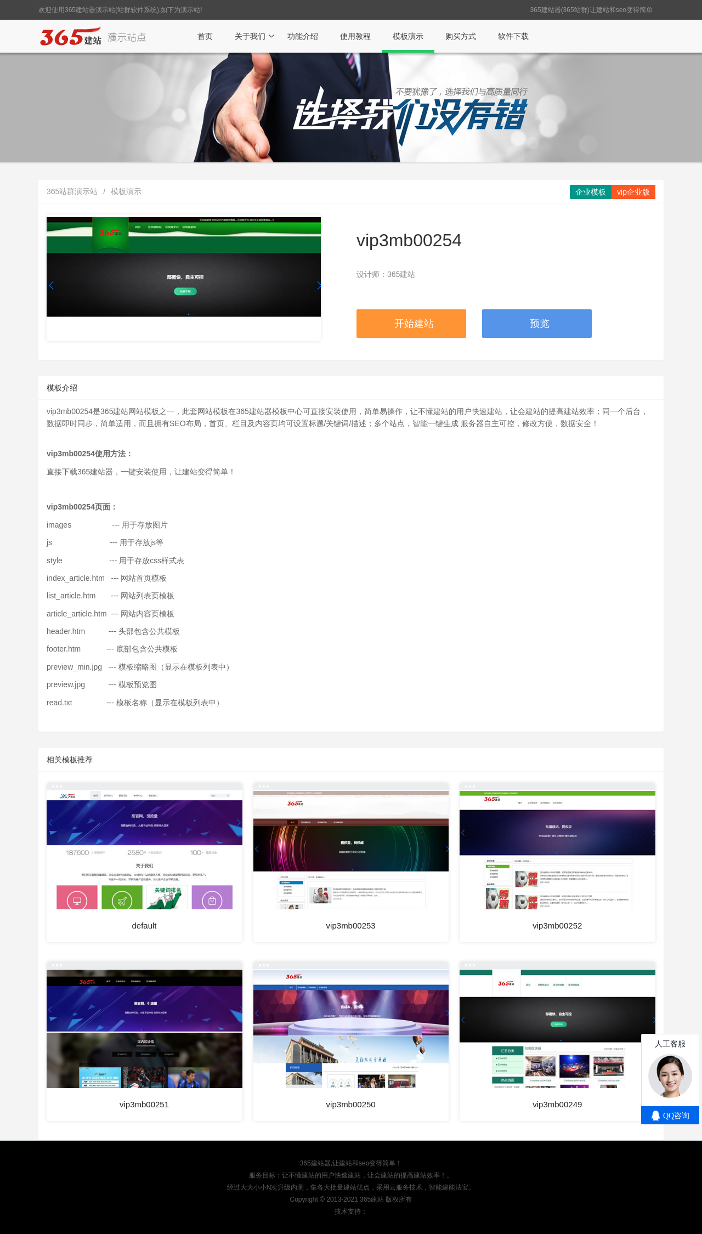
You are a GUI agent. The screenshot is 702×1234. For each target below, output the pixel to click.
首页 (205, 36)
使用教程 (355, 36)
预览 (540, 323)
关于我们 (255, 36)
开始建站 (414, 323)
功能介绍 (302, 36)
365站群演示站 (72, 191)
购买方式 (460, 36)
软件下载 (513, 36)
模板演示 (408, 36)
